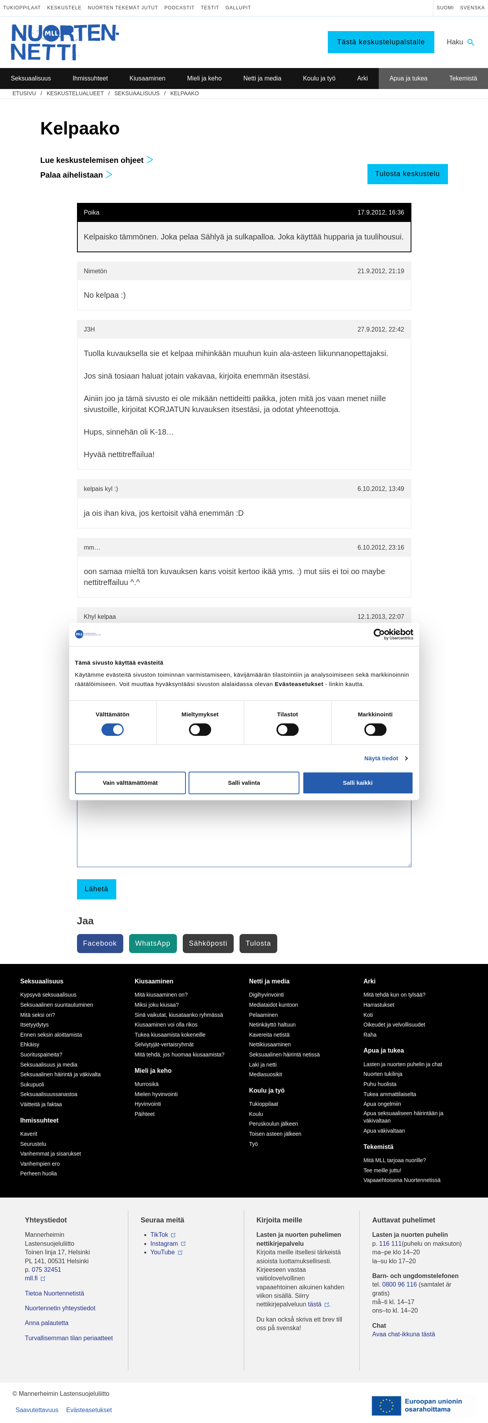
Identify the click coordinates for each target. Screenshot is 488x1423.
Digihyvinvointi (266, 995)
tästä (315, 1304)
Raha (370, 1035)
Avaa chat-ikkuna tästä (403, 1334)
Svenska (472, 7)
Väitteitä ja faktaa (41, 1104)
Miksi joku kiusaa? (157, 1005)
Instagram (164, 1243)
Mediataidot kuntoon (273, 1005)
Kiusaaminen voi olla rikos (166, 1024)
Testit (210, 7)
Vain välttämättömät (130, 782)
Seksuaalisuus (137, 93)
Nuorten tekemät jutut (123, 7)
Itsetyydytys (34, 1024)
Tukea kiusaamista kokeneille (170, 1035)
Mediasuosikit (265, 1074)
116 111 (390, 1243)
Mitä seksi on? (37, 1015)
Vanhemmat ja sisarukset (50, 1154)
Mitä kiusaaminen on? (161, 995)
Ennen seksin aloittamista (51, 1035)
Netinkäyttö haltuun (272, 1024)
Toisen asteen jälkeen (275, 1134)
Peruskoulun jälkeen (273, 1124)
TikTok (159, 1234)
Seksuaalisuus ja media (48, 1065)
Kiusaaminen (154, 981)
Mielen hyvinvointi (156, 1094)
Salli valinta (244, 782)
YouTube (162, 1252)
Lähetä (96, 889)
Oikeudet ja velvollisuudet (394, 1024)
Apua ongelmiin (382, 1104)
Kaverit (28, 1134)
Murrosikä (146, 1084)
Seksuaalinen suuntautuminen (56, 1005)
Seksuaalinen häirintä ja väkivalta (60, 1074)
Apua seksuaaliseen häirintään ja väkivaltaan (403, 1117)
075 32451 (46, 1269)
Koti (368, 1015)
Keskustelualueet (75, 93)
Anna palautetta (46, 1323)
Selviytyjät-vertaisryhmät (164, 1044)
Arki (370, 981)
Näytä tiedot (381, 758)
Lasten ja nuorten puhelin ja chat (403, 1064)
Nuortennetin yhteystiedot (60, 1308)
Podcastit (179, 7)
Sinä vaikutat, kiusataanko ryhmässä (179, 1015)
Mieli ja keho (153, 1070)
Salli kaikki (358, 782)
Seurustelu (33, 1144)
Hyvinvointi (148, 1104)
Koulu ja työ (267, 1090)
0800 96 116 (399, 1284)
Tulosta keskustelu (407, 174)
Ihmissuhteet (39, 1120)
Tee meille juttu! (382, 1170)
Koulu (256, 1114)
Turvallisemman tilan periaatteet (69, 1338)
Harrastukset (379, 1005)
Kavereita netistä (269, 1035)
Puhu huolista (380, 1084)
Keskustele (64, 7)
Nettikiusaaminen (270, 1044)
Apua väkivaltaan (384, 1131)
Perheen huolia (38, 1173)
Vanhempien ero (40, 1164)
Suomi (445, 7)
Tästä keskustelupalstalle (381, 42)
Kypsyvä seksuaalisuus (48, 995)
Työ (253, 1144)
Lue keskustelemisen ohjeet (97, 160)
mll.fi (31, 1278)
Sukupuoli (32, 1084)
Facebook (100, 943)
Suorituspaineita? (41, 1054)
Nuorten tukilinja (383, 1074)
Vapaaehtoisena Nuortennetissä (402, 1180)
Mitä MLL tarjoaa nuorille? (395, 1160)
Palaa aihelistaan (76, 175)
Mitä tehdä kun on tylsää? (395, 995)
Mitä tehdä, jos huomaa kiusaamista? (179, 1054)
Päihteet (144, 1114)
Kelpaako (184, 93)
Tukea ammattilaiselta (390, 1094)
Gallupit (238, 7)
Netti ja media (269, 981)
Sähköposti (208, 943)
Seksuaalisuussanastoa (48, 1094)
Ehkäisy (29, 1044)
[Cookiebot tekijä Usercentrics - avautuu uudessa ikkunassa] (379, 634)
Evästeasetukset (89, 1410)
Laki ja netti (263, 1065)
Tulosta (258, 943)
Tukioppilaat (22, 7)
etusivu (24, 93)
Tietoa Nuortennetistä (54, 1293)
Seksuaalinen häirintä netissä (284, 1054)
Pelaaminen (263, 1015)
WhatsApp (153, 943)
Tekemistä (379, 1147)
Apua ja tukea (384, 1050)
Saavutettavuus (37, 1410)
